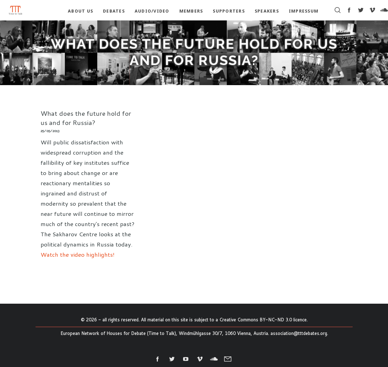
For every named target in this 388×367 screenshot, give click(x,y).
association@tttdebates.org (298, 333)
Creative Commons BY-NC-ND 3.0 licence (263, 320)
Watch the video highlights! (78, 254)
